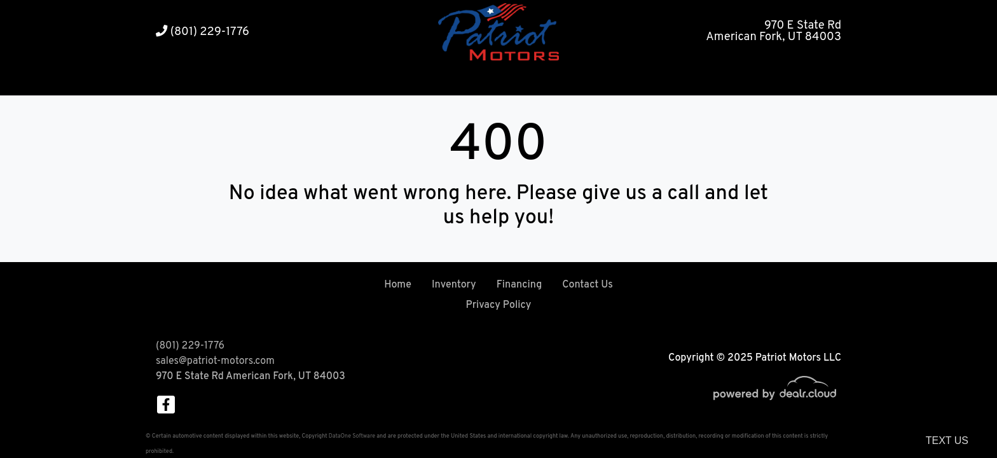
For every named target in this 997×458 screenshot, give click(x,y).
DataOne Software (352, 436)
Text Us (947, 440)
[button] (460, 80)
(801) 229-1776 (202, 32)
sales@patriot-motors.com (215, 361)
